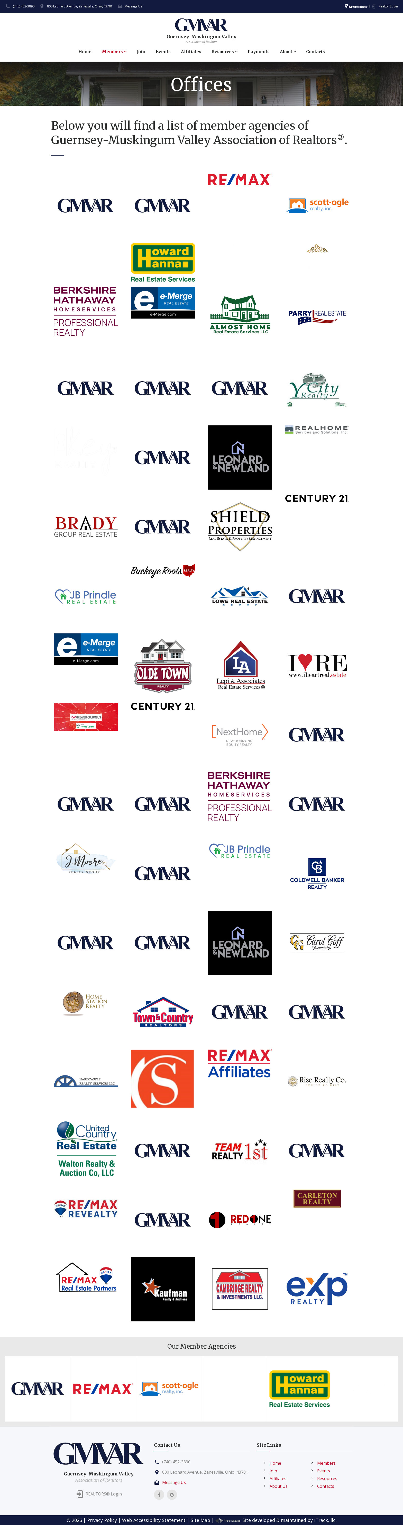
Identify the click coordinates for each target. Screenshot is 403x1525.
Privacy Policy (102, 1520)
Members (112, 51)
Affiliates (191, 51)
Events (163, 51)
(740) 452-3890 (23, 6)
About (286, 51)
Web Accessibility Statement (154, 1520)
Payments (259, 51)
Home (84, 51)
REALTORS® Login (104, 1494)
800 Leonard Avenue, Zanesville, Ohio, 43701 (80, 6)
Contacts (315, 51)
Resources (223, 51)
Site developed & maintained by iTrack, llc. (275, 1520)
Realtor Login (388, 6)
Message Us (133, 6)
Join (141, 51)
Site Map (200, 1520)
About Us (279, 1486)
